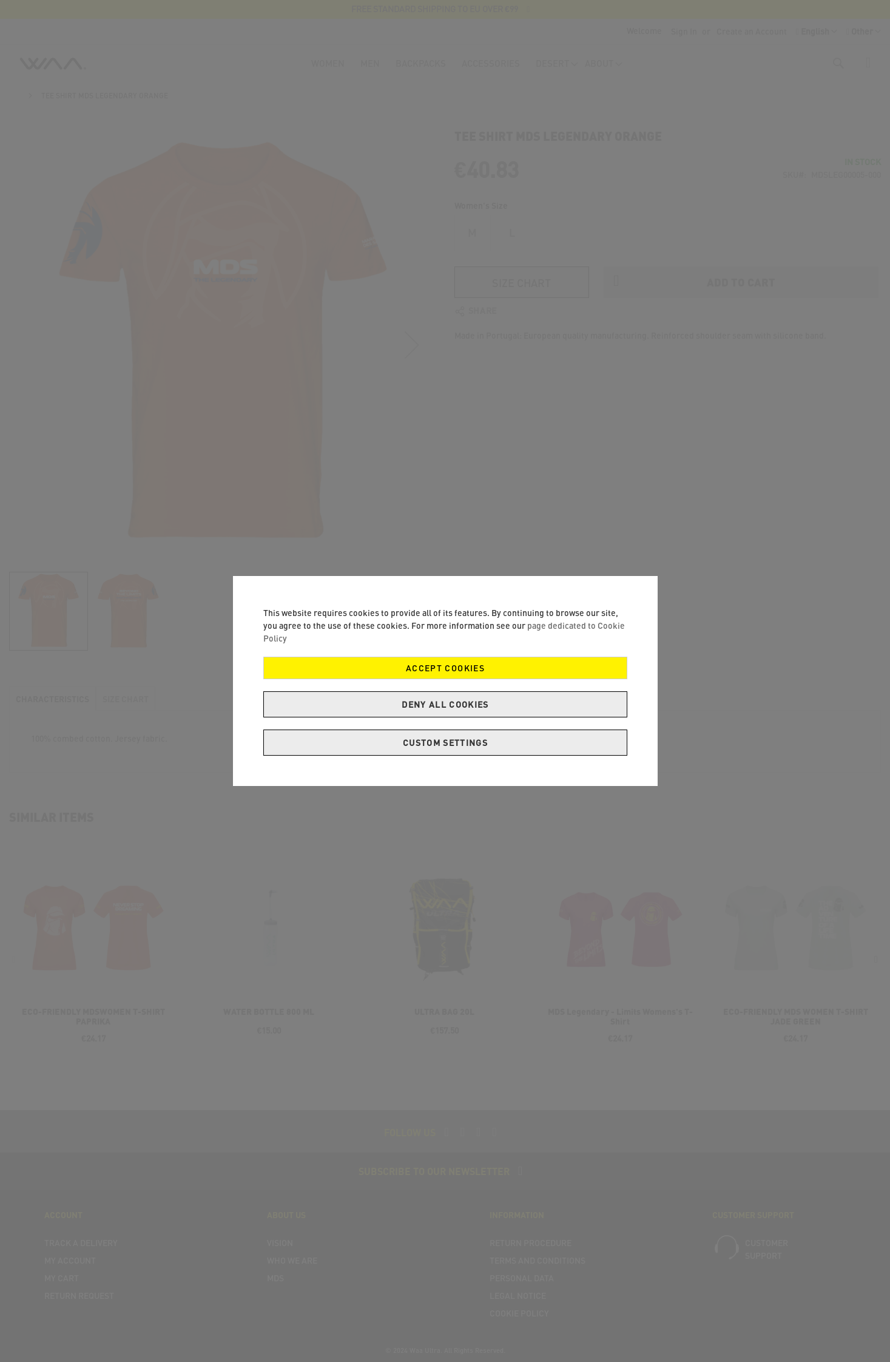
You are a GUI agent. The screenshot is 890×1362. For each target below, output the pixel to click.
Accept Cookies (445, 668)
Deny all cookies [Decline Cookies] (445, 704)
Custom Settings (444, 742)
